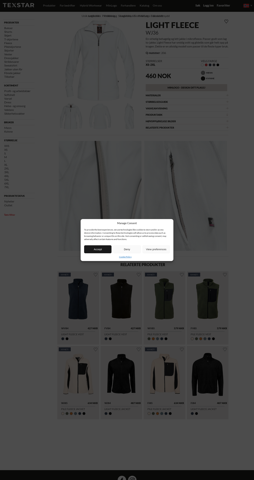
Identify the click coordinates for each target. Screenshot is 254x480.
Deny (127, 249)
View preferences (156, 249)
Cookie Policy (125, 257)
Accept (98, 249)
